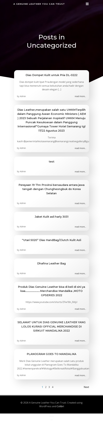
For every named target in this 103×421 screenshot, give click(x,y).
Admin (23, 96)
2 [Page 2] (45, 387)
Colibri (60, 406)
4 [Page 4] (52, 387)
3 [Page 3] (49, 387)
